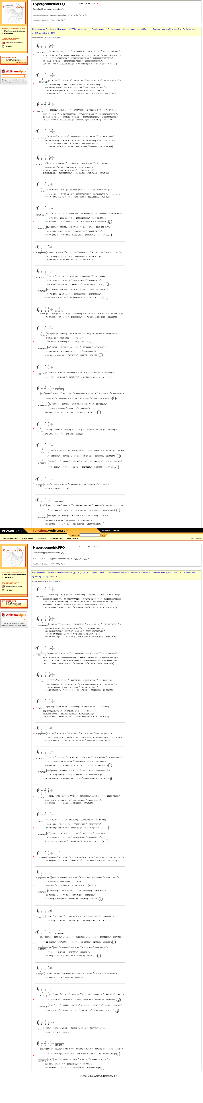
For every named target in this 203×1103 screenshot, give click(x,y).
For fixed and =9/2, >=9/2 (166, 29)
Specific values (98, 29)
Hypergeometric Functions (43, 29)
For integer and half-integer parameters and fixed (129, 29)
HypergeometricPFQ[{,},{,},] (72, 29)
